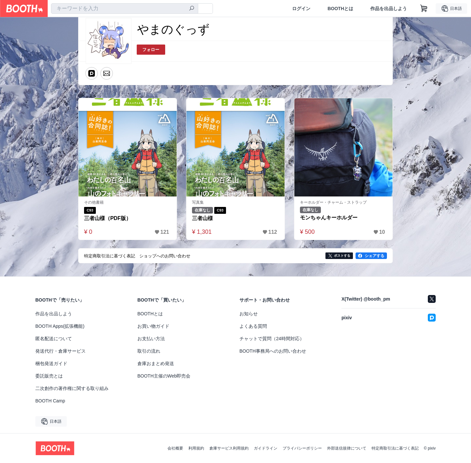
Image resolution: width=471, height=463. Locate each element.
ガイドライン (265, 448)
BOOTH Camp (50, 400)
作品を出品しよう (388, 8)
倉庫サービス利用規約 (229, 448)
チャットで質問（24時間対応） (271, 338)
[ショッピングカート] (423, 8)
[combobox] (124, 8)
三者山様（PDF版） (107, 218)
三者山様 (202, 218)
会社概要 (175, 448)
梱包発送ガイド (51, 363)
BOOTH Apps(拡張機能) (59, 326)
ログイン (301, 8)
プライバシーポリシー (302, 448)
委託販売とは (49, 376)
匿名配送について (53, 338)
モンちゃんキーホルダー (329, 217)
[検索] (192, 8)
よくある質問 (253, 326)
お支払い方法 (151, 338)
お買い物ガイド (153, 326)
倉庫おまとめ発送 (155, 363)
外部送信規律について (346, 448)
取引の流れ (148, 351)
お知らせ (248, 313)
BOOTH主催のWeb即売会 (163, 376)
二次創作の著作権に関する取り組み (72, 388)
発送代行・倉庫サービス (60, 351)
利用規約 (196, 448)
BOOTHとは (340, 8)
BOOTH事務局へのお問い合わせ (272, 351)
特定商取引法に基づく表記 (395, 448)
